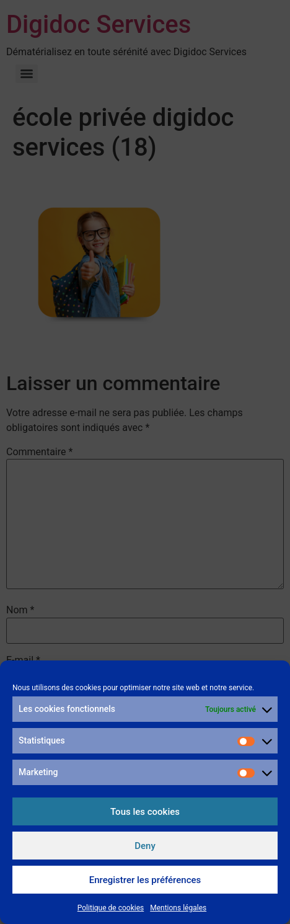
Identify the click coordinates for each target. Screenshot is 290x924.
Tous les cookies (145, 811)
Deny (145, 845)
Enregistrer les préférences (145, 880)
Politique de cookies (110, 908)
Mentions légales (178, 908)
